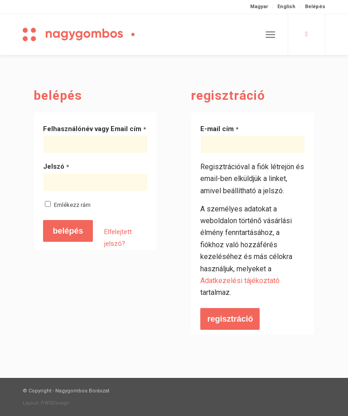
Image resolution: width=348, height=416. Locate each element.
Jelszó (56, 166)
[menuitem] (259, 7)
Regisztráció (230, 318)
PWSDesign (55, 403)
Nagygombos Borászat (82, 391)
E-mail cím (219, 129)
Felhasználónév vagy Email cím (94, 129)
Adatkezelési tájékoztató (240, 280)
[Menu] (270, 34)
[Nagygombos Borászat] (95, 34)
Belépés (315, 7)
